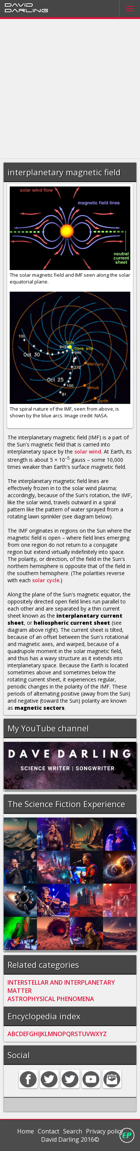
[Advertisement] (70, 89)
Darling (26, 10)
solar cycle (45, 580)
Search (72, 1131)
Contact (48, 1131)
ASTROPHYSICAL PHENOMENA (50, 999)
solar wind (87, 451)
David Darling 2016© (70, 1139)
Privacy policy (104, 1131)
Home (25, 1131)
